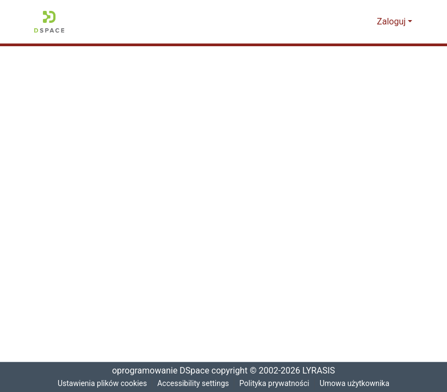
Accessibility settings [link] (193, 383)
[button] (49, 22)
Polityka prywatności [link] (276, 383)
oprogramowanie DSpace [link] (157, 371)
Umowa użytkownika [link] (358, 383)
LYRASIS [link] (320, 371)
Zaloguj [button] (393, 22)
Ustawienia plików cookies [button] (100, 383)
